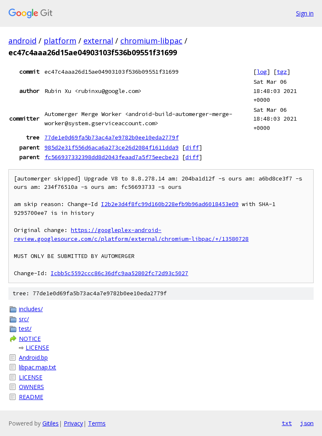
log (262, 71)
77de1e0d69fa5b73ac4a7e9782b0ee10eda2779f (111, 137)
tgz (282, 71)
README (31, 397)
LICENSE (37, 347)
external (98, 41)
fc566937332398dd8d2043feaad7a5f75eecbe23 (111, 157)
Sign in (305, 13)
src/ (24, 319)
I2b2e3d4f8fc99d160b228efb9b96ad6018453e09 (170, 204)
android (22, 41)
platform (60, 41)
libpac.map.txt (37, 367)
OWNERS (31, 387)
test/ (25, 329)
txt (287, 423)
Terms (97, 423)
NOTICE (30, 339)
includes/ (31, 309)
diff (192, 147)
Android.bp (33, 357)
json (307, 423)
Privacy (73, 423)
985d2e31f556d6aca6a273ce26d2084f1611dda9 (111, 147)
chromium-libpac (151, 41)
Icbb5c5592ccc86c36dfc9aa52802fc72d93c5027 (119, 273)
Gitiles (50, 423)
